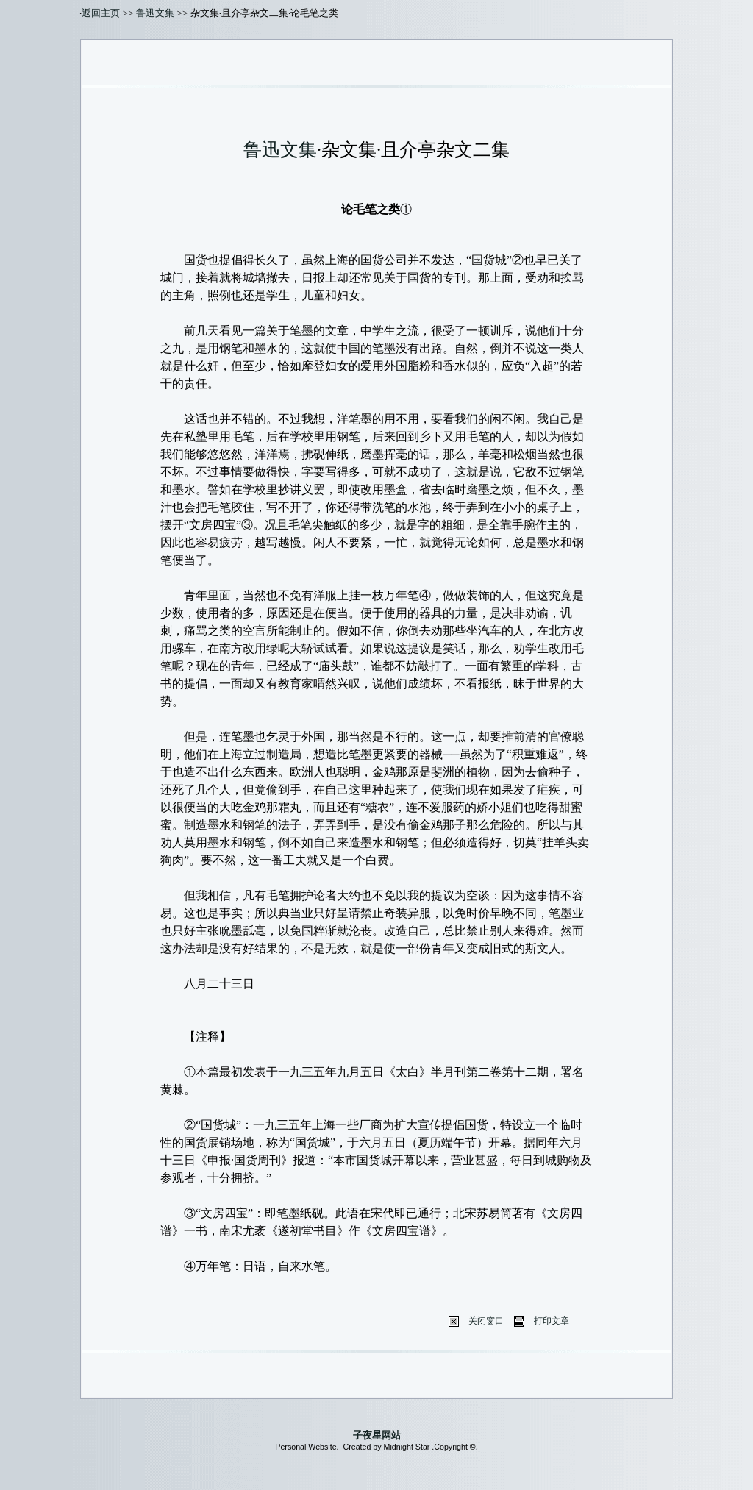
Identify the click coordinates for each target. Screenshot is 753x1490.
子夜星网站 (377, 1435)
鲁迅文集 (155, 12)
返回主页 (101, 12)
